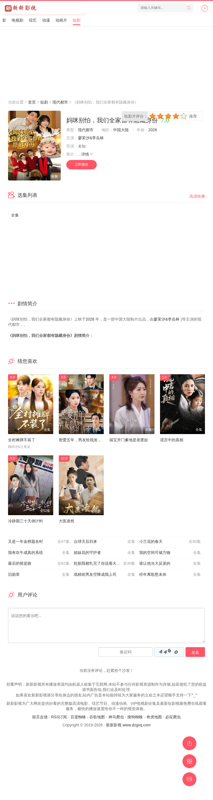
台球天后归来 (104, 541)
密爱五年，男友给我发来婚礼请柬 (88, 440)
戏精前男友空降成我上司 (104, 574)
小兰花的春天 (170, 541)
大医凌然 (66, 521)
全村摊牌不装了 (21, 440)
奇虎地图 (154, 717)
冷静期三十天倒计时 (25, 521)
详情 (87, 154)
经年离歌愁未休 (170, 574)
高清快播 (197, 196)
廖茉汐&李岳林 (91, 138)
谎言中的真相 (171, 440)
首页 (32, 102)
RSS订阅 (59, 717)
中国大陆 (121, 130)
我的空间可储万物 (170, 553)
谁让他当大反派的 (170, 563)
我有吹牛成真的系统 (39, 553)
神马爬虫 (116, 717)
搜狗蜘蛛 (135, 717)
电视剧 (17, 20)
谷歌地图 (97, 717)
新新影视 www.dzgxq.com (128, 725)
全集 (15, 215)
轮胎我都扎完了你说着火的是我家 (104, 563)
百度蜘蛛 (78, 717)
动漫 (46, 20)
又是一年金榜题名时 (39, 541)
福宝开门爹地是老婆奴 (128, 440)
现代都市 (60, 102)
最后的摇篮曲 (39, 563)
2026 (152, 130)
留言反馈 (40, 717)
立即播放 (81, 164)
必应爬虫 (173, 717)
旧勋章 (39, 574)
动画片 (61, 20)
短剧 (76, 20)
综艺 (33, 20)
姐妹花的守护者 (104, 553)
